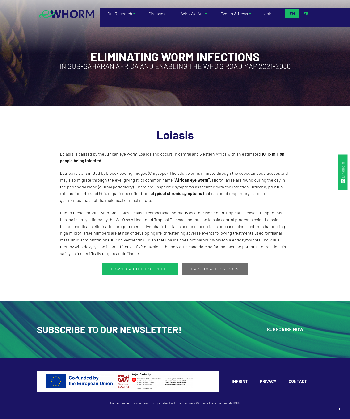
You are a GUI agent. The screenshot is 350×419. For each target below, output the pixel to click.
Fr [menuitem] (305, 13)
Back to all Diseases (215, 269)
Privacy (268, 381)
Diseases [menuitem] (157, 13)
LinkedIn (343, 172)
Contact (298, 381)
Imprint (240, 381)
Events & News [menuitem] (233, 13)
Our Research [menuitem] (118, 13)
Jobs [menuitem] (269, 13)
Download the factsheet (140, 269)
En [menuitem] (292, 13)
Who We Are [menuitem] (191, 13)
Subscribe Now (284, 330)
